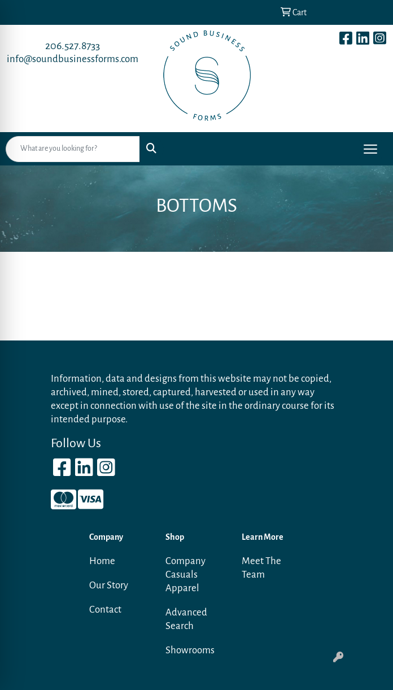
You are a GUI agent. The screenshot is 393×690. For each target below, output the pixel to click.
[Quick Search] (73, 149)
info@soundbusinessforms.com (72, 59)
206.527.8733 (72, 45)
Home (102, 561)
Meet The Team (261, 568)
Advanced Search (186, 619)
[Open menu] (370, 149)
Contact (105, 609)
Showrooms (190, 650)
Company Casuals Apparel (185, 574)
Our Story (108, 585)
